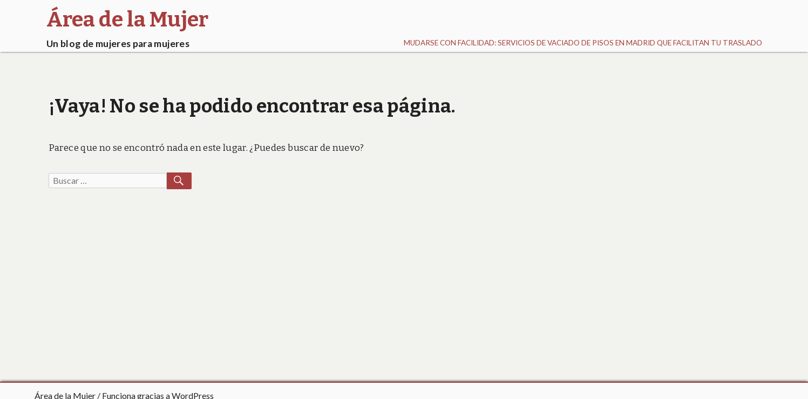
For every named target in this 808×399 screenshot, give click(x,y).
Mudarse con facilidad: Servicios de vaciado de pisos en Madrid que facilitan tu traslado (583, 42)
